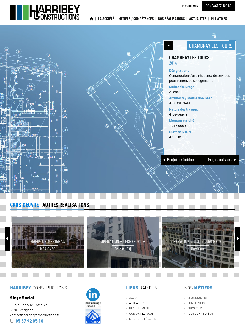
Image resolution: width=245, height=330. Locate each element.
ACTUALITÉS (197, 18)
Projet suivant (220, 160)
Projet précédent (181, 160)
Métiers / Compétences (136, 18)
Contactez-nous (218, 5)
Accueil (92, 19)
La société (106, 18)
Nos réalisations (171, 18)
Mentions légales (142, 319)
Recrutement (191, 6)
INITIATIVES (219, 18)
